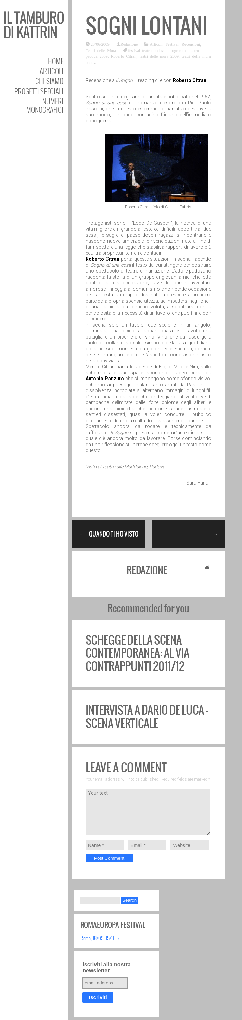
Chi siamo (49, 81)
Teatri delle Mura (101, 50)
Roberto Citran (124, 56)
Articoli (51, 71)
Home (55, 61)
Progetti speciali (38, 91)
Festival (172, 44)
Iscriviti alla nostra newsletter (106, 967)
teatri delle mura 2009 (159, 56)
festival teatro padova (146, 50)
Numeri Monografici (44, 105)
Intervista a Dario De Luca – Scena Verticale (147, 716)
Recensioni (191, 44)
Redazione (129, 44)
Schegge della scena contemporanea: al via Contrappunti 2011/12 (137, 653)
